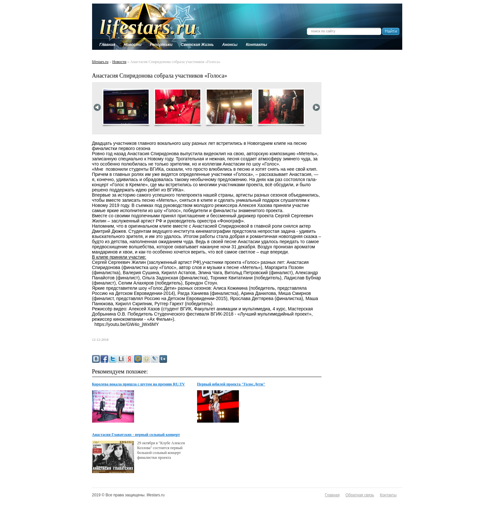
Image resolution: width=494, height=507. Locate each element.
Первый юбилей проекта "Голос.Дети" (231, 384)
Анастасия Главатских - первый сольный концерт (136, 434)
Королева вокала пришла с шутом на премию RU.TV (138, 384)
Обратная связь (359, 495)
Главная (332, 495)
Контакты (388, 495)
